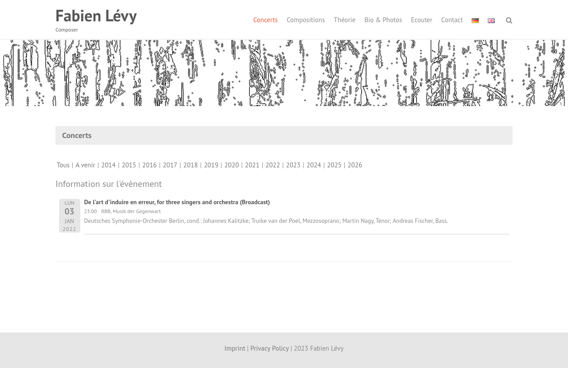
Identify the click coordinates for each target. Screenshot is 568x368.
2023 (293, 165)
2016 (149, 165)
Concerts (265, 20)
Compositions (306, 20)
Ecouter (421, 20)
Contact (452, 20)
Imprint (235, 348)
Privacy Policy (269, 348)
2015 (129, 165)
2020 (232, 165)
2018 (190, 165)
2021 (252, 165)
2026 (354, 165)
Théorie (344, 20)
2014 (108, 165)
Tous (63, 165)
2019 (211, 165)
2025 (334, 165)
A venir (85, 165)
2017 (170, 165)
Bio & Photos (383, 20)
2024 (314, 165)
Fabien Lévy (96, 15)
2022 (272, 165)
